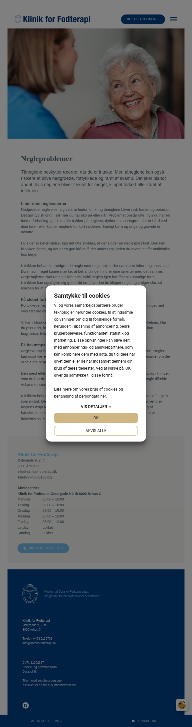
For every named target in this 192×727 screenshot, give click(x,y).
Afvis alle (96, 430)
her (103, 396)
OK (95, 418)
